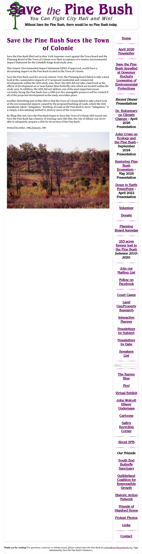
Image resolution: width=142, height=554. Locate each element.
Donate (126, 215)
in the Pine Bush (126, 247)
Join (123, 268)
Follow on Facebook (126, 282)
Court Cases (126, 295)
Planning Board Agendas (126, 228)
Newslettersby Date (126, 342)
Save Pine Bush (71, 9)
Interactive (126, 317)
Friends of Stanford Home (126, 508)
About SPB (126, 442)
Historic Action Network (126, 497)
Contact (126, 536)
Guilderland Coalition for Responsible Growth (126, 482)
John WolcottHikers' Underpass (126, 404)
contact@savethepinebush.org (117, 547)
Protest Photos (126, 518)
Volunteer (126, 208)
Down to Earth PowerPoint (126, 187)
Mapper (126, 321)
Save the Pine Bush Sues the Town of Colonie (58, 44)
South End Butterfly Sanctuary (126, 464)
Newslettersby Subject (126, 331)
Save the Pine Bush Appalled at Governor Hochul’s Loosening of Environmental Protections (126, 76)
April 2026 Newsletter (126, 51)
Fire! (126, 386)
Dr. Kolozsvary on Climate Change (126, 115)
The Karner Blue (126, 376)
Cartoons (126, 416)
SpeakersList (126, 353)
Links (126, 525)
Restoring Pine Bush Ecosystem (126, 165)
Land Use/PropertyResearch (126, 306)
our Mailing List (126, 270)
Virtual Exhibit (126, 393)
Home (126, 38)
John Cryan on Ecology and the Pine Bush (126, 138)
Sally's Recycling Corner (126, 427)
